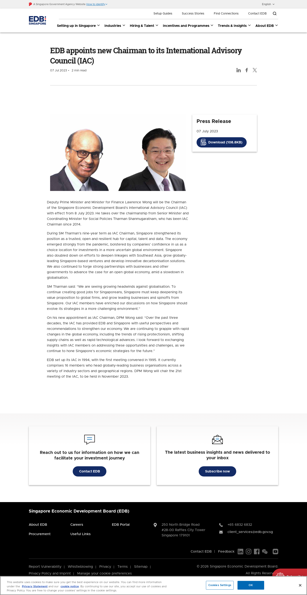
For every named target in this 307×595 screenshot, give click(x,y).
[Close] (300, 585)
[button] (97, 4)
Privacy (105, 567)
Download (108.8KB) (225, 142)
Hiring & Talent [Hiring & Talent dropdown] (144, 25)
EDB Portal (121, 525)
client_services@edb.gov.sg (250, 532)
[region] (153, 585)
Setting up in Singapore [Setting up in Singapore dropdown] (78, 25)
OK (251, 585)
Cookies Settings (219, 585)
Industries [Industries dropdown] (115, 25)
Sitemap (141, 567)
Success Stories (193, 13)
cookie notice (70, 586)
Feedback (226, 551)
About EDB (38, 525)
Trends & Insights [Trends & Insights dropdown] (234, 25)
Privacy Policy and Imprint (50, 573)
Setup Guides (163, 13)
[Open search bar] (274, 13)
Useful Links (80, 534)
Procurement (40, 534)
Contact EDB (257, 13)
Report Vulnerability (45, 567)
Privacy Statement (35, 586)
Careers (76, 525)
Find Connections (226, 13)
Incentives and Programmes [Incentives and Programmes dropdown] (188, 25)
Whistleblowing (80, 567)
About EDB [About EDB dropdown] (266, 25)
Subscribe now (217, 471)
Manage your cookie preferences (104, 573)
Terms (122, 567)
